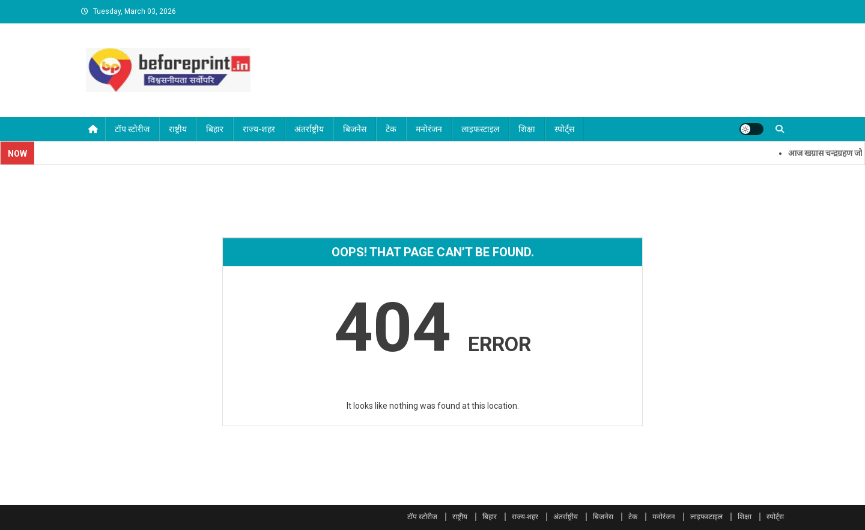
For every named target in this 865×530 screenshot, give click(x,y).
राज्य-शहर (259, 129)
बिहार (214, 129)
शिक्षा (526, 129)
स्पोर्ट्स (564, 129)
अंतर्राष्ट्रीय (309, 129)
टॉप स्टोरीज (132, 129)
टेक (391, 129)
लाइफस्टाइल (480, 129)
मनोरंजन (429, 129)
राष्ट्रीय (178, 129)
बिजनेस (354, 129)
